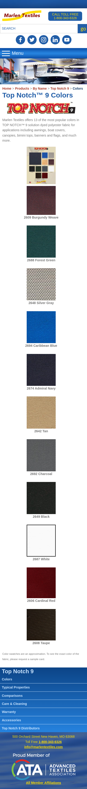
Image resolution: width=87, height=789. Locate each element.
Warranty (9, 712)
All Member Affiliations (43, 783)
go (83, 28)
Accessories (11, 720)
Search (8, 28)
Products (22, 88)
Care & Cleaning (14, 704)
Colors (78, 88)
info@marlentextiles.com (43, 747)
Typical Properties (16, 687)
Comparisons (12, 696)
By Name (40, 88)
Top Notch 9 (59, 88)
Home (6, 88)
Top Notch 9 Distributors (21, 728)
